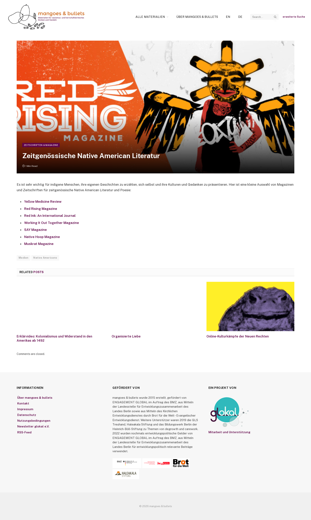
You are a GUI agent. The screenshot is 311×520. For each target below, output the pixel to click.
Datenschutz (26, 415)
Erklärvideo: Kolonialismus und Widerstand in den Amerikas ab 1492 (54, 339)
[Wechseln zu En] (228, 16)
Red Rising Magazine (40, 209)
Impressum (25, 409)
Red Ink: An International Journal (50, 216)
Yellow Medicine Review (42, 202)
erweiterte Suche (294, 16)
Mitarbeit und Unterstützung (229, 432)
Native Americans (45, 257)
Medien (23, 257)
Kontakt (23, 403)
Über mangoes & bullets (197, 16)
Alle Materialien (150, 16)
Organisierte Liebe (126, 336)
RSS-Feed (24, 432)
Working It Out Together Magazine (51, 223)
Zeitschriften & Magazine (41, 145)
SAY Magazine (35, 230)
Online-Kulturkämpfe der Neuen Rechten (237, 336)
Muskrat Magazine (39, 244)
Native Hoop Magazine (42, 237)
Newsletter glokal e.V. (33, 426)
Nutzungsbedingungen (33, 420)
